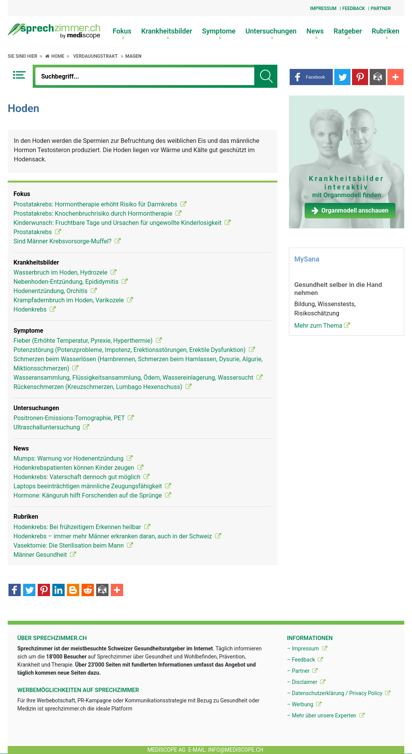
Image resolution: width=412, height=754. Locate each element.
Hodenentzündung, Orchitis (55, 291)
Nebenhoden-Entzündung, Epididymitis (70, 281)
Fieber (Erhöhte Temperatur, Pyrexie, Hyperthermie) (87, 340)
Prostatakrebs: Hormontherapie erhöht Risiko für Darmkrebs (100, 204)
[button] (311, 77)
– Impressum (307, 648)
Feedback (353, 8)
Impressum (323, 8)
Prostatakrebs (37, 232)
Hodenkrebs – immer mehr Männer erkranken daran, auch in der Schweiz (117, 536)
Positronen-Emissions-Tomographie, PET (73, 418)
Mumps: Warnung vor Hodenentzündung (73, 458)
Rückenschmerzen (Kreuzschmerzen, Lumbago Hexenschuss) (102, 386)
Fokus (122, 33)
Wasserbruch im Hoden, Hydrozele (65, 272)
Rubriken (385, 33)
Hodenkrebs (34, 309)
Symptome (218, 33)
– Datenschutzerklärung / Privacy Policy (338, 693)
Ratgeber (348, 33)
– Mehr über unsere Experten (326, 715)
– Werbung (304, 704)
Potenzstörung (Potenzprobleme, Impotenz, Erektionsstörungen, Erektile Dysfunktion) (134, 350)
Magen (133, 56)
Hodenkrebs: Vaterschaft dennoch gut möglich (81, 477)
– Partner (302, 671)
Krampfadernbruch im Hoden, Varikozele (73, 300)
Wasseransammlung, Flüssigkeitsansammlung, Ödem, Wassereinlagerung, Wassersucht (138, 377)
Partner (381, 8)
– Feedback (305, 660)
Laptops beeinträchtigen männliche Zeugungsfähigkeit (92, 486)
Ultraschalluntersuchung (51, 427)
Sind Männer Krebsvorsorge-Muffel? (67, 241)
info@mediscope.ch (236, 750)
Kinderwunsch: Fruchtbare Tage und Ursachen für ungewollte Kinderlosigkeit (122, 222)
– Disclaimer (306, 682)
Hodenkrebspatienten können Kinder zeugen (78, 467)
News (315, 33)
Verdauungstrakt (95, 56)
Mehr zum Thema (322, 325)
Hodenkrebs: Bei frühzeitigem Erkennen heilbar (81, 527)
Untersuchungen (271, 33)
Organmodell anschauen (350, 210)
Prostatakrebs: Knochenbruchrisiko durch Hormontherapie (97, 213)
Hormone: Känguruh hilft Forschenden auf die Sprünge (92, 495)
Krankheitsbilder (166, 33)
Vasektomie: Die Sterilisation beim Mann (73, 545)
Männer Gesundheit (44, 554)
